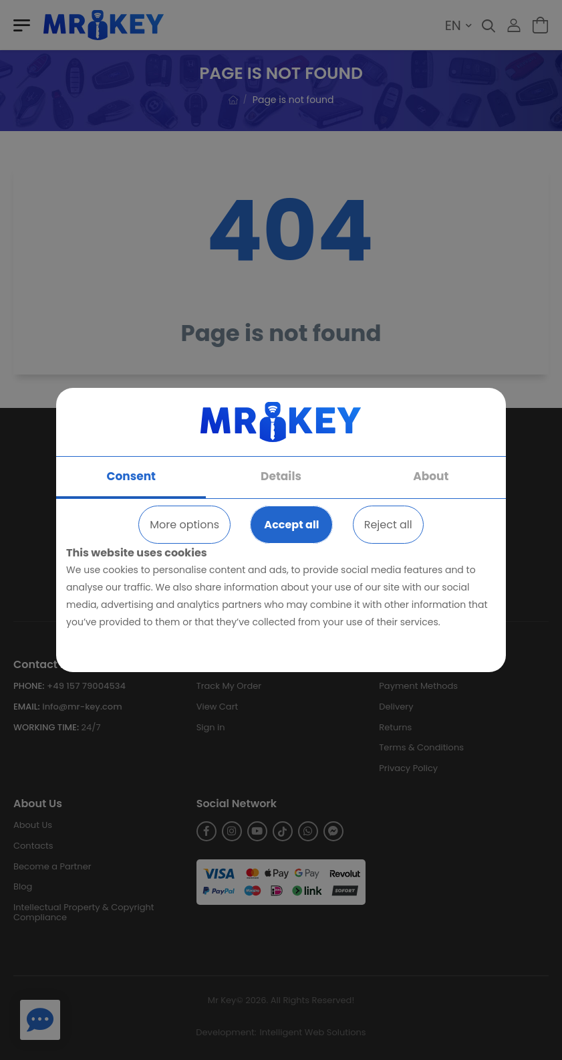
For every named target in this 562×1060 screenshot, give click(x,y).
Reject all (388, 524)
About (430, 476)
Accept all (291, 524)
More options (184, 524)
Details (281, 476)
